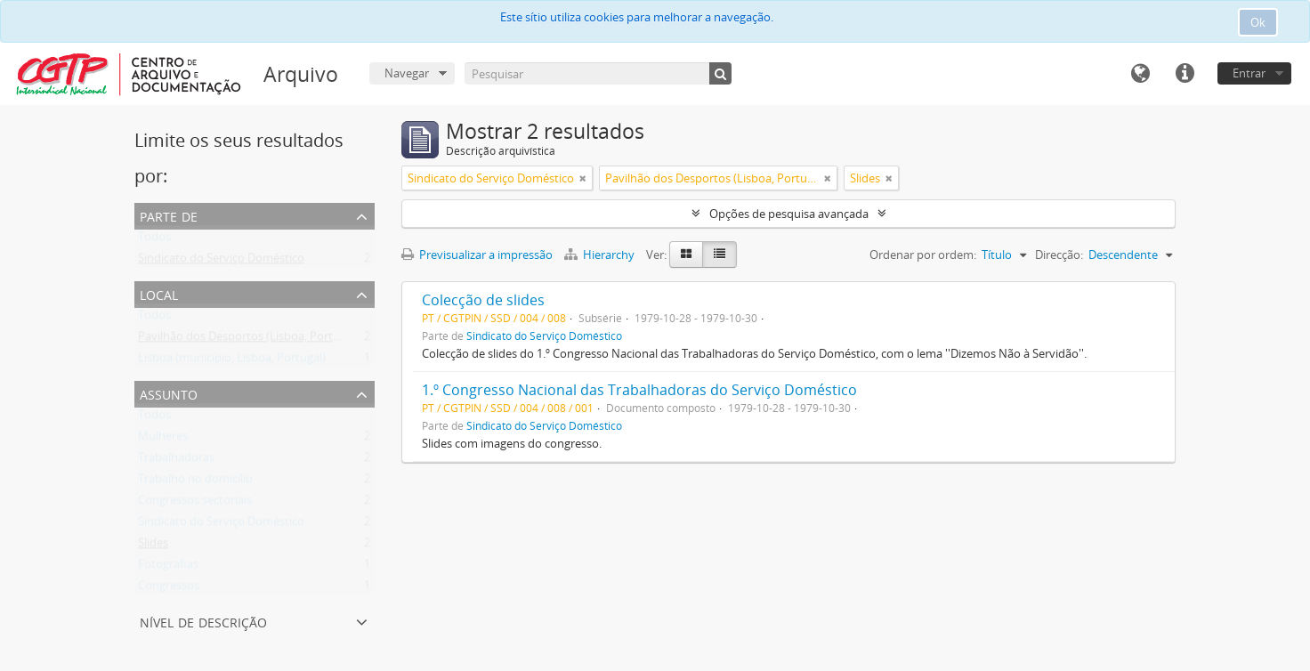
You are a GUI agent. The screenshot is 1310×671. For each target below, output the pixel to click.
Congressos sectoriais (195, 504)
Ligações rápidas (1184, 74)
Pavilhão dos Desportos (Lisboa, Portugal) (248, 340)
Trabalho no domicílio (195, 482)
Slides (153, 546)
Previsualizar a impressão (477, 255)
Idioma (1140, 74)
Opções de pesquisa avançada (789, 214)
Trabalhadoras (176, 461)
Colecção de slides (483, 300)
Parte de (169, 215)
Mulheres (163, 440)
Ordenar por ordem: (922, 255)
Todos (154, 240)
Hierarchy (600, 255)
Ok (1258, 22)
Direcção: (1059, 255)
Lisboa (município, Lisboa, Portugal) (232, 361)
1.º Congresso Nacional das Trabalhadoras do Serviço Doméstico (639, 390)
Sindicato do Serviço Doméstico (221, 262)
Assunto (169, 393)
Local (159, 293)
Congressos (168, 589)
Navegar (406, 73)
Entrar (1249, 73)
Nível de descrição (203, 621)
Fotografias (168, 568)
